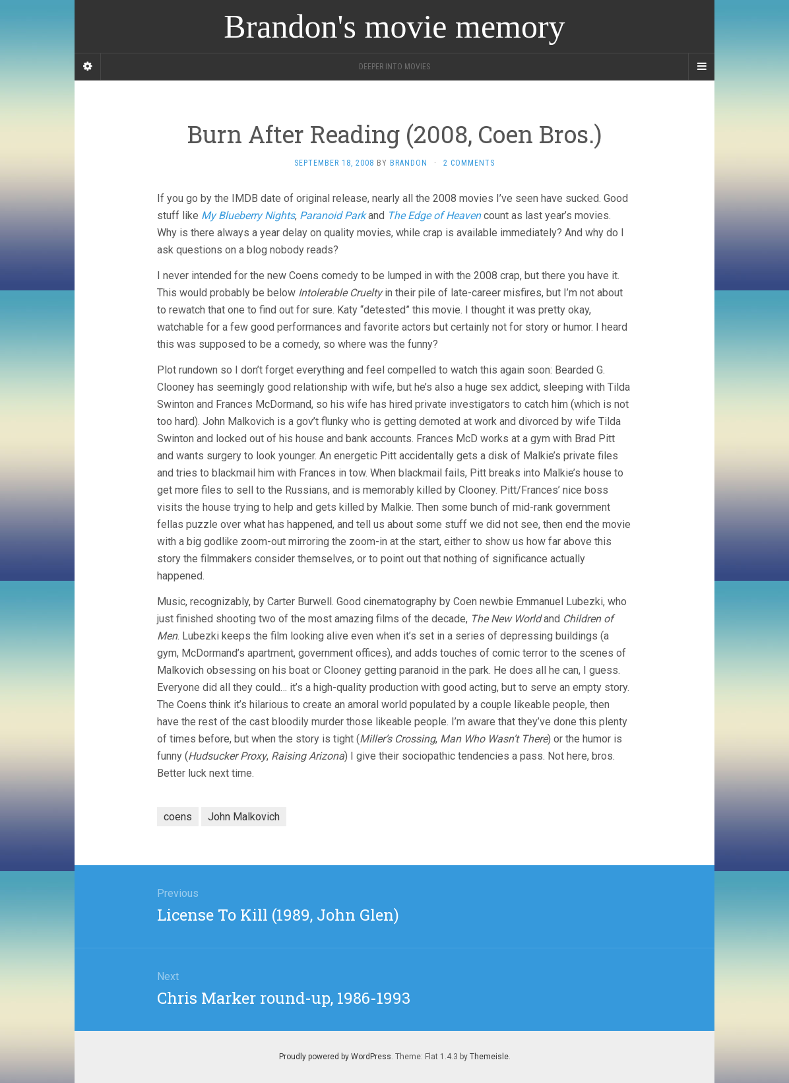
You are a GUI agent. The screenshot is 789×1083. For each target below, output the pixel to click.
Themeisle (489, 1056)
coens (178, 816)
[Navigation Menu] (701, 66)
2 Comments (469, 163)
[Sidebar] (88, 66)
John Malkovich (244, 816)
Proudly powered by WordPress (335, 1056)
